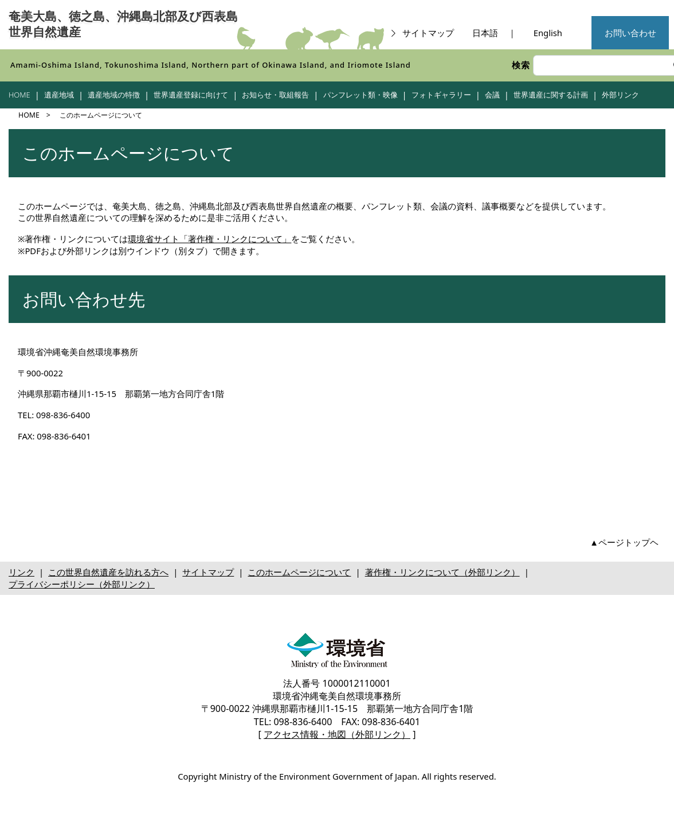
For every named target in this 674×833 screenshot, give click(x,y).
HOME (19, 94)
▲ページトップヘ (624, 542)
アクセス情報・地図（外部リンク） (337, 734)
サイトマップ (421, 32)
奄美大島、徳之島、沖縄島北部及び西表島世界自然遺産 (123, 24)
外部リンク (620, 94)
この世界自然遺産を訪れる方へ (108, 572)
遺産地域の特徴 (114, 94)
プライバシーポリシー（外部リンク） (82, 584)
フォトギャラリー (441, 94)
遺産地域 (59, 94)
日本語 (485, 32)
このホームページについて (299, 572)
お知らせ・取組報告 (275, 94)
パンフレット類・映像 (360, 94)
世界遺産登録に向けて (191, 94)
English (548, 32)
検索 (521, 65)
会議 (492, 94)
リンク (21, 572)
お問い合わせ (630, 32)
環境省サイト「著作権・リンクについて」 (209, 238)
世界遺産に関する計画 (551, 94)
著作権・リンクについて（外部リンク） (442, 572)
